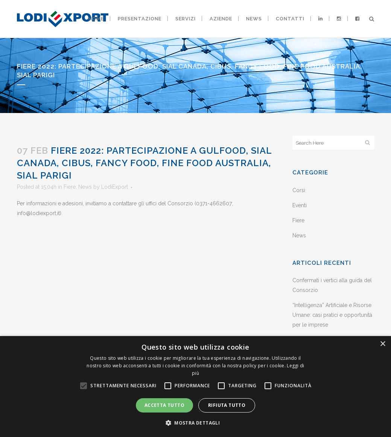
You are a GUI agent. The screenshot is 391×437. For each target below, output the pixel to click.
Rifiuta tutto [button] (226, 405)
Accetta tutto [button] (164, 405)
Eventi (299, 205)
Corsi (298, 190)
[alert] (195, 386)
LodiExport (114, 187)
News (85, 187)
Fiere (70, 187)
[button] (195, 423)
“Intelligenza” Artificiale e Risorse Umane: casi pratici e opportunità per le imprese (332, 315)
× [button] (382, 344)
